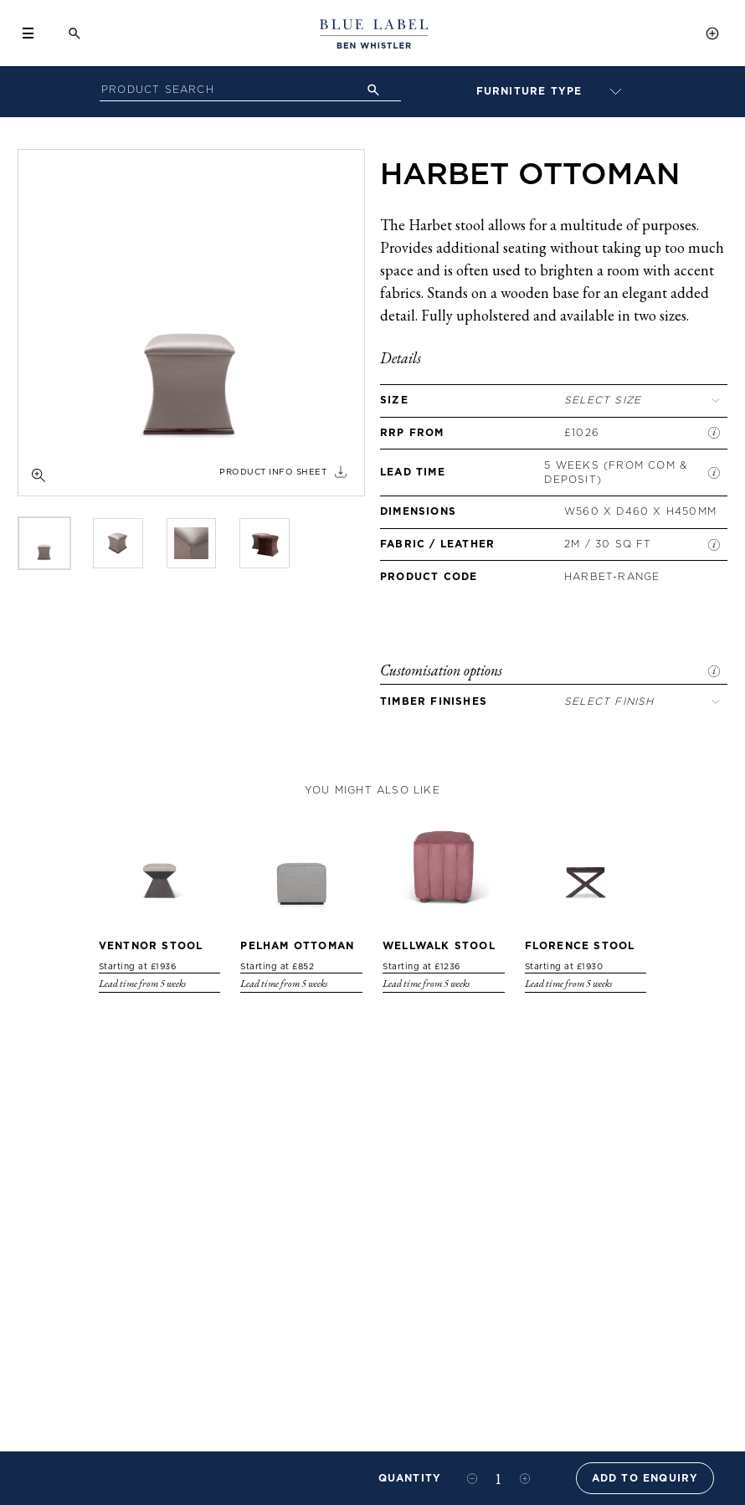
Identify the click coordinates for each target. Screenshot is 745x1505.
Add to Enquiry (645, 1478)
